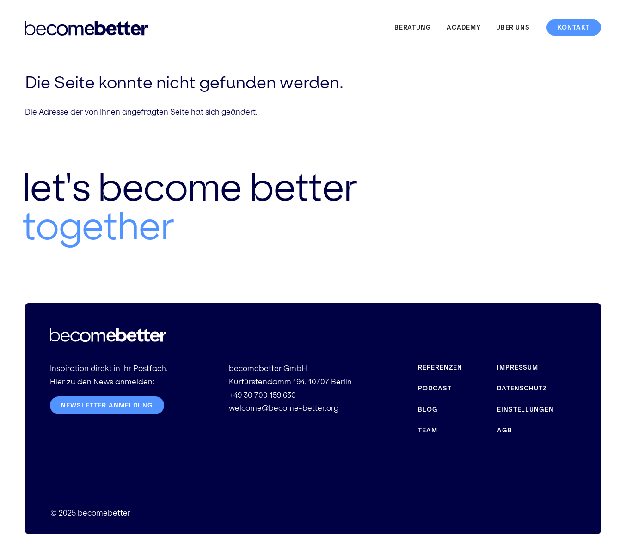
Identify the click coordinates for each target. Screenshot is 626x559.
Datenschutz (522, 388)
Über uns (513, 27)
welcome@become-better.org (283, 408)
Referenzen (440, 367)
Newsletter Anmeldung (107, 405)
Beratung (412, 27)
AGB (504, 430)
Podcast (434, 388)
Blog (428, 409)
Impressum (517, 367)
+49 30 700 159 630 (262, 395)
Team (427, 430)
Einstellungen (525, 409)
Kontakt (574, 27)
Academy (464, 27)
